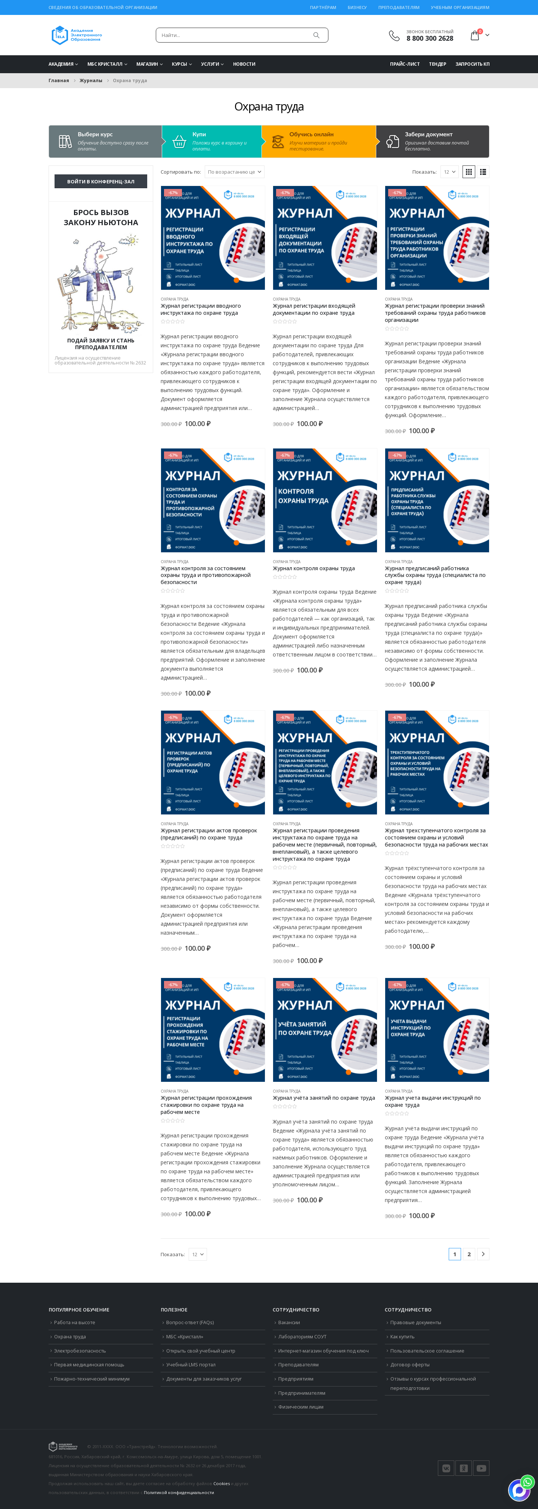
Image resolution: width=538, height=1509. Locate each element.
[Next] (483, 1254)
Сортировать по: (181, 171)
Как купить (402, 1336)
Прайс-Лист (405, 64)
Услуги (210, 64)
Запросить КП (472, 64)
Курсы (179, 64)
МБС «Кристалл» (184, 1336)
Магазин (147, 64)
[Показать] (449, 171)
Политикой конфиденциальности (179, 1492)
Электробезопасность (80, 1351)
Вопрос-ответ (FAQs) (190, 1322)
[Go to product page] (213, 238)
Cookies (221, 1483)
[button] (469, 171)
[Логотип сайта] (77, 35)
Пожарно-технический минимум (92, 1379)
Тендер (437, 64)
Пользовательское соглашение (427, 1351)
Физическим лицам (301, 1407)
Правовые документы (415, 1322)
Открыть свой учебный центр (200, 1351)
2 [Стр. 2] (469, 1254)
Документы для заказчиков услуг (204, 1379)
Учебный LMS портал (191, 1364)
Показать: (424, 171)
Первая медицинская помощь (89, 1364)
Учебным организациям (460, 7)
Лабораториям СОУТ (302, 1336)
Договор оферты (410, 1364)
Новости (244, 64)
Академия (61, 64)
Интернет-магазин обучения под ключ (323, 1351)
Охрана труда (174, 299)
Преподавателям (399, 7)
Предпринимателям (301, 1393)
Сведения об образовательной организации (103, 7)
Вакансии (289, 1322)
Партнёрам (323, 7)
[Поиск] (316, 35)
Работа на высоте (74, 1322)
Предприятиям (295, 1379)
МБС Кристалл (105, 64)
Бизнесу (357, 7)
